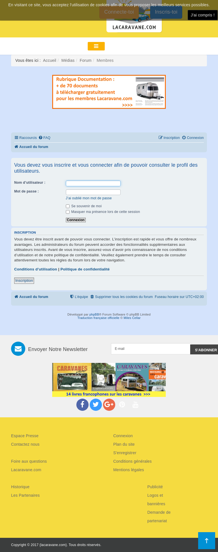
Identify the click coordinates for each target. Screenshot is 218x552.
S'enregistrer (125, 453)
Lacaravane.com (26, 470)
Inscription (24, 280)
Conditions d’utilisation (35, 269)
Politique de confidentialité (85, 269)
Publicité (155, 487)
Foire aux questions (29, 461)
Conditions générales (132, 461)
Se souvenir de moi (84, 206)
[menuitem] (44, 138)
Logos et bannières (156, 499)
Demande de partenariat (159, 516)
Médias (67, 60)
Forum (85, 60)
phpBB (94, 314)
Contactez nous (25, 444)
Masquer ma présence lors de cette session (103, 212)
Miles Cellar (132, 318)
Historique (20, 487)
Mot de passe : (26, 191)
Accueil (49, 60)
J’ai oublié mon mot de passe (89, 198)
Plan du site (124, 444)
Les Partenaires (25, 495)
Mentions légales (128, 470)
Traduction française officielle (98, 318)
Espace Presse (25, 435)
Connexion (123, 435)
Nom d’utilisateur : (29, 183)
